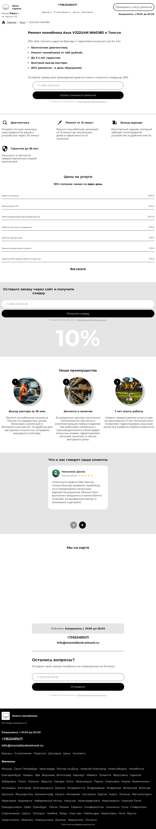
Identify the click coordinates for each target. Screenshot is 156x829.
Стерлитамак (11, 813)
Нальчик (70, 800)
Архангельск (141, 781)
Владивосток (76, 787)
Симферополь (94, 807)
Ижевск (92, 775)
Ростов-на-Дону (68, 768)
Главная (11, 22)
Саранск (76, 807)
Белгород (24, 787)
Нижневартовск (89, 800)
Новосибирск (117, 768)
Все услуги (78, 268)
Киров (125, 781)
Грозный (7, 794)
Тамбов (52, 813)
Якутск (131, 813)
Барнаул (79, 775)
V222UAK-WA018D (39, 22)
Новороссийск (12, 807)
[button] (82, 525)
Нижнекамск (111, 800)
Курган (102, 794)
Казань (28, 775)
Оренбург (40, 807)
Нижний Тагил (131, 800)
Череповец (109, 813)
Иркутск (46, 781)
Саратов (135, 775)
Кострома (89, 794)
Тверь (63, 813)
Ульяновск (112, 781)
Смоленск (112, 807)
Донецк (60, 819)
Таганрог (39, 813)
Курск (113, 794)
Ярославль (120, 775)
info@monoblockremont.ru (78, 643)
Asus (22, 22)
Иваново (27, 819)
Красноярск (84, 781)
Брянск (60, 787)
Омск (70, 781)
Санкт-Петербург (26, 768)
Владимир (114, 787)
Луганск (91, 819)
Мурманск (25, 800)
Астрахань (9, 787)
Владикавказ (96, 787)
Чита (122, 813)
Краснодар (47, 768)
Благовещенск (43, 787)
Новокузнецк (44, 819)
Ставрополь (138, 807)
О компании (62, 12)
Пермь (98, 781)
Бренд (47, 12)
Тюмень (33, 781)
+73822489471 (67, 4)
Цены (76, 12)
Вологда (144, 787)
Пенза (53, 807)
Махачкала (9, 800)
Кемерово (73, 794)
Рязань (64, 807)
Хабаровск (9, 781)
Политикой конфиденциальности (92, 102)
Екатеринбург (11, 775)
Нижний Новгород (93, 768)
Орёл (27, 807)
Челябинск (136, 768)
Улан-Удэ (75, 813)
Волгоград (63, 775)
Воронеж (48, 775)
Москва (7, 768)
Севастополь (10, 819)
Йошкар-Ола (24, 794)
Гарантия (40, 753)
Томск (22, 781)
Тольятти (105, 775)
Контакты (87, 12)
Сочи (124, 807)
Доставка (54, 753)
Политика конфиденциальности (78, 824)
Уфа (37, 775)
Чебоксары (91, 813)
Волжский (130, 787)
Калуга (59, 794)
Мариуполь (75, 819)
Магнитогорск (142, 794)
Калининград (44, 794)
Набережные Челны (48, 800)
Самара (59, 781)
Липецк (124, 794)
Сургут (26, 813)
